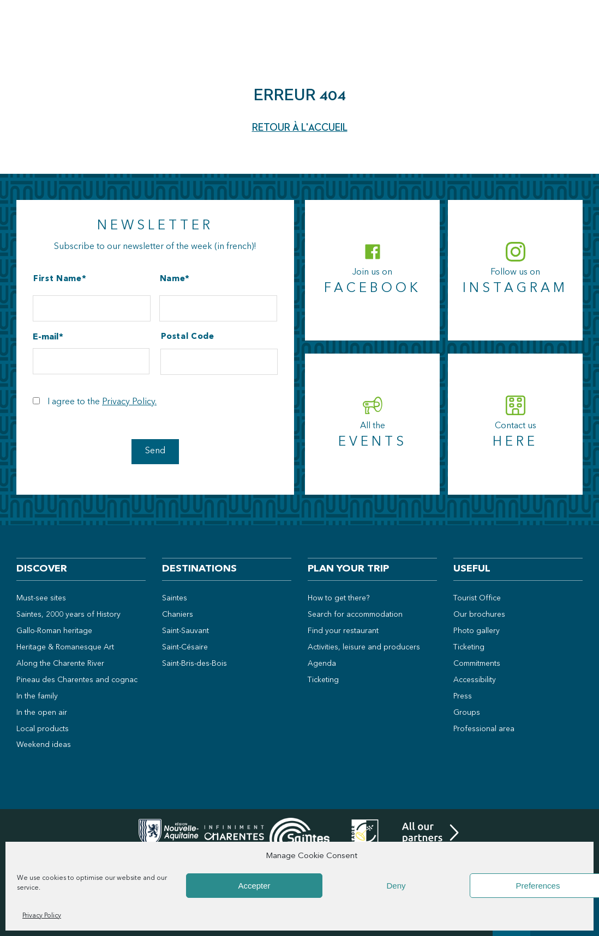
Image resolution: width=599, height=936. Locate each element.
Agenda (322, 663)
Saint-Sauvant (185, 631)
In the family (37, 696)
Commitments (476, 663)
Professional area (483, 729)
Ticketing (323, 680)
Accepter (254, 885)
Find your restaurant (343, 631)
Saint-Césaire (185, 647)
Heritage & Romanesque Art (65, 647)
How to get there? (339, 598)
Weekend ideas (43, 745)
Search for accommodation (355, 614)
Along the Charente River (60, 663)
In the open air (41, 712)
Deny (395, 885)
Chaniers (177, 614)
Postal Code (187, 337)
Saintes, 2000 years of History (68, 614)
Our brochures (479, 614)
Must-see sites (41, 598)
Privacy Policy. (129, 402)
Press (462, 696)
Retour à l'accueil (300, 128)
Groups (466, 712)
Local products (42, 729)
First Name (57, 279)
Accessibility (474, 680)
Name (172, 279)
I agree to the (102, 402)
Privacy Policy (41, 916)
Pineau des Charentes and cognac (76, 680)
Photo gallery (476, 631)
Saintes (174, 598)
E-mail (46, 337)
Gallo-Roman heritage (54, 631)
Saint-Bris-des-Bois (194, 663)
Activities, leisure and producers (364, 647)
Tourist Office (477, 598)
